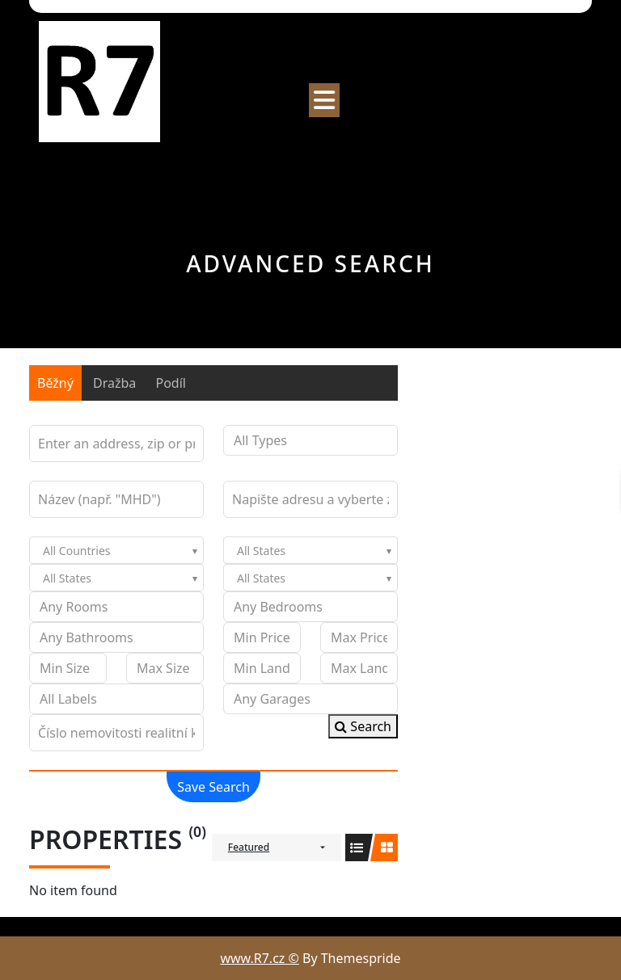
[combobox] (116, 550)
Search (363, 726)
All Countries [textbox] (76, 550)
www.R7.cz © (259, 958)
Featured (248, 847)
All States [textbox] (261, 550)
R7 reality (89, 161)
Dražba (114, 383)
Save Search (213, 787)
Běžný (55, 383)
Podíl (170, 383)
